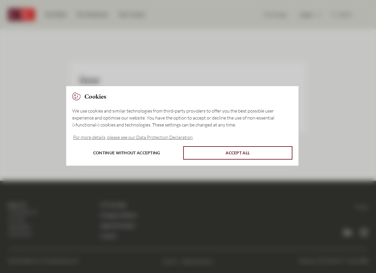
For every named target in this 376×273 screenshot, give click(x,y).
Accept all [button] (238, 152)
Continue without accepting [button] (126, 152)
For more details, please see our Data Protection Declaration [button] (133, 137)
